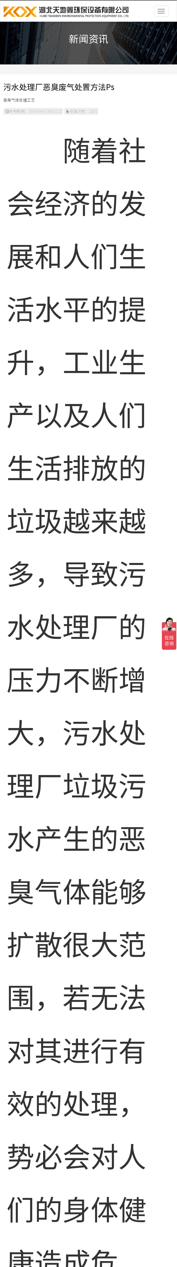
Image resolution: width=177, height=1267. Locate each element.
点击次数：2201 (81, 111)
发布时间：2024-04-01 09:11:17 (34, 111)
